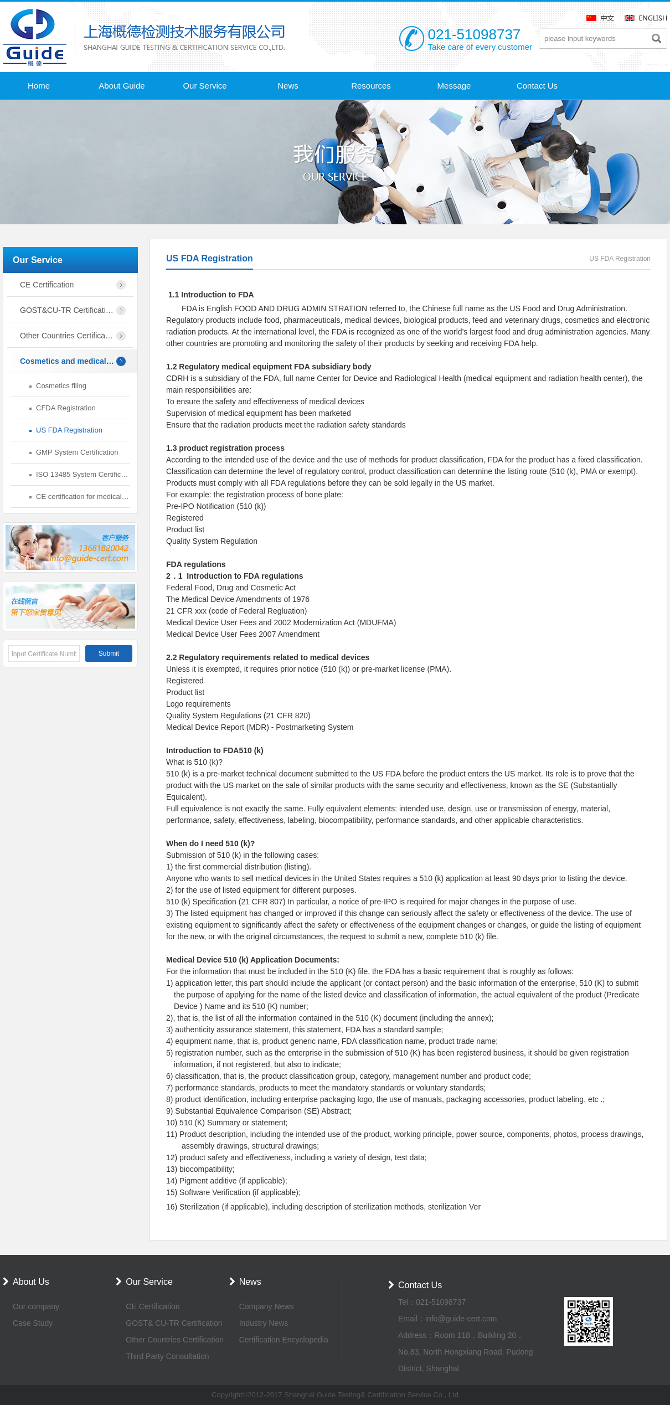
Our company (36, 1306)
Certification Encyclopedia (283, 1339)
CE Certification (152, 1306)
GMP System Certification (77, 452)
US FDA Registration (69, 430)
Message (454, 85)
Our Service (204, 85)
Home (39, 85)
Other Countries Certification (175, 1339)
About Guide (122, 85)
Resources (371, 85)
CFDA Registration (66, 408)
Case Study (33, 1323)
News (287, 85)
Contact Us (537, 85)
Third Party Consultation (167, 1356)
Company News (266, 1306)
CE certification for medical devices (83, 496)
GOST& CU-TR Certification (174, 1323)
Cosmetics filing (61, 386)
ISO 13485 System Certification (83, 474)
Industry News (263, 1323)
